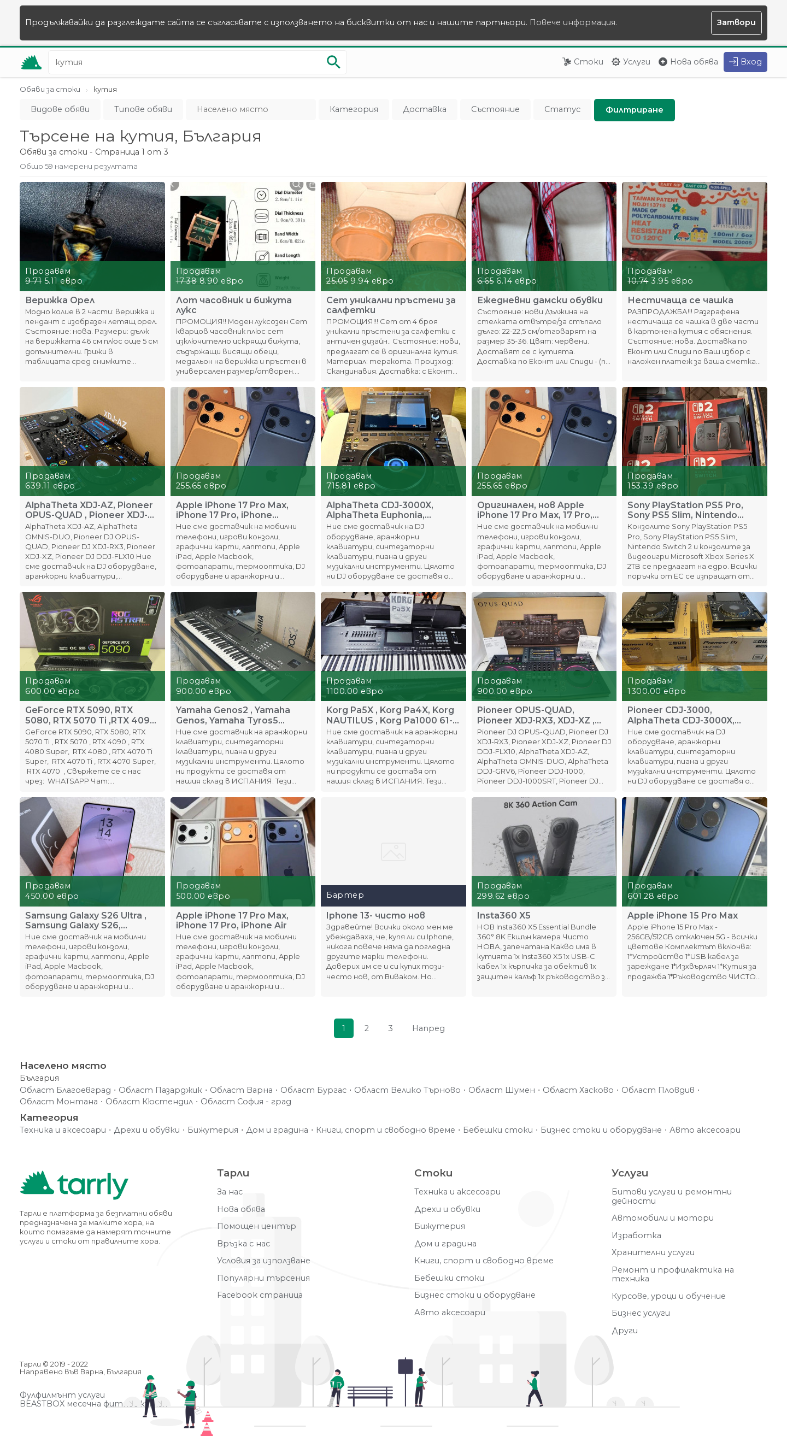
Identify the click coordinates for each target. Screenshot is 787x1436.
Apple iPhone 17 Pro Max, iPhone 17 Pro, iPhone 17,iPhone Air (232, 510)
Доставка (425, 109)
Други (625, 1330)
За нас (230, 1192)
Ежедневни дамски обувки (540, 300)
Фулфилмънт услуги (62, 1395)
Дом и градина (277, 1130)
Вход (751, 62)
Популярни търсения (263, 1278)
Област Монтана (59, 1102)
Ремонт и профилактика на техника (673, 1275)
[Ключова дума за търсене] (197, 62)
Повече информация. (573, 22)
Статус (562, 109)
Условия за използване (263, 1261)
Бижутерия (212, 1130)
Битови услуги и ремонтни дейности (672, 1196)
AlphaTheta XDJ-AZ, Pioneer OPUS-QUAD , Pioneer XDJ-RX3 (89, 510)
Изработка (636, 1235)
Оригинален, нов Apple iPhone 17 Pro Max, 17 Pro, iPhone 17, (534, 510)
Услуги (636, 62)
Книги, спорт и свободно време (385, 1130)
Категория (354, 109)
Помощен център (256, 1226)
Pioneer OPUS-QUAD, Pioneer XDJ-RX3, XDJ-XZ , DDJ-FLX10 (536, 715)
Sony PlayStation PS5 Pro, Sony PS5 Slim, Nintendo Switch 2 (685, 510)
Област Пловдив (658, 1090)
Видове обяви (60, 109)
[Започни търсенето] (333, 62)
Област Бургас (313, 1090)
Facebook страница (260, 1295)
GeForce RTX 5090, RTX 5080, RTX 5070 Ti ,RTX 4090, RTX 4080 (91, 715)
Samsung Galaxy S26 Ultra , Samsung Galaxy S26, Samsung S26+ (85, 921)
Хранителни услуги (653, 1252)
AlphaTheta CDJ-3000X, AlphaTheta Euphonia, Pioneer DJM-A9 (379, 510)
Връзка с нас (243, 1244)
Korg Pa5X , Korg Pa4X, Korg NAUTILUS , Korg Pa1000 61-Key (390, 715)
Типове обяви (143, 109)
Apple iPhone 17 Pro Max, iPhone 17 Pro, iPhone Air (232, 921)
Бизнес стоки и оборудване (601, 1130)
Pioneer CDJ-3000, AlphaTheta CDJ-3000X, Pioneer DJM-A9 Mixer (681, 715)
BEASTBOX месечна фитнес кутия (93, 1404)
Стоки (588, 62)
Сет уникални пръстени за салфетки (391, 305)
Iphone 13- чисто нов (375, 916)
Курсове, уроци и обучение (669, 1296)
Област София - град (246, 1102)
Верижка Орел (60, 300)
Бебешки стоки (498, 1130)
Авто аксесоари (705, 1130)
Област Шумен (501, 1090)
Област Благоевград (65, 1090)
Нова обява (694, 62)
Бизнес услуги (641, 1313)
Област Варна (241, 1090)
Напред (428, 1028)
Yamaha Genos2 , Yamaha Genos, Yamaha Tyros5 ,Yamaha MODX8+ (233, 715)
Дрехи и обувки (147, 1130)
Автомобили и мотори (663, 1218)
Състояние (495, 109)
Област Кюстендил (149, 1102)
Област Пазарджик (160, 1090)
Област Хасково (578, 1090)
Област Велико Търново (407, 1090)
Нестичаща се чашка (680, 300)
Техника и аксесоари (63, 1130)
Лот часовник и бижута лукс (234, 305)
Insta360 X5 (504, 916)
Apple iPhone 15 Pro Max (682, 916)
